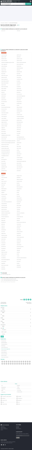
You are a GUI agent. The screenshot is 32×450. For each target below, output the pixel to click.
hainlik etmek (19, 66)
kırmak (18, 192)
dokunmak (3, 392)
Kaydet (18, 437)
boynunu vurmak (4, 194)
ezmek (2, 157)
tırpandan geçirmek (20, 246)
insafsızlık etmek (19, 79)
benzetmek (3, 97)
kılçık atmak (19, 99)
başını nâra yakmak (4, 86)
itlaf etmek (3, 250)
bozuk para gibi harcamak (5, 107)
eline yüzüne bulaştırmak (5, 150)
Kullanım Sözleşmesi (4, 428)
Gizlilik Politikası (3, 427)
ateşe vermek (3, 69)
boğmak (2, 192)
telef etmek (19, 129)
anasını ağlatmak (4, 64)
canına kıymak (3, 198)
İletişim (2, 429)
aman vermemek (4, 60)
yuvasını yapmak (19, 157)
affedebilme (19, 398)
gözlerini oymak (19, 58)
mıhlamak (18, 209)
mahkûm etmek (19, 114)
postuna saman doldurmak (21, 222)
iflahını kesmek (19, 75)
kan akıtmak (3, 255)
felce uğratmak (4, 159)
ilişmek (18, 385)
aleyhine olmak (3, 58)
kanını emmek (3, 355)
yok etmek (18, 155)
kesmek (18, 183)
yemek (18, 144)
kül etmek (18, 112)
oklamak (18, 214)
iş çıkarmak (18, 86)
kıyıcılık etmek (19, 103)
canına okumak (3, 114)
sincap (18, 388)
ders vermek (3, 131)
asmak (2, 179)
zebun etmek (19, 168)
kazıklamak (18, 177)
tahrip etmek (19, 125)
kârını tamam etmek (4, 265)
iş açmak (18, 84)
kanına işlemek (4, 352)
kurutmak (18, 203)
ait (2, 385)
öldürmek (18, 30)
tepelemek (18, 131)
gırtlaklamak (3, 222)
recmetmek (19, 224)
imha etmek (19, 77)
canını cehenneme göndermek (6, 201)
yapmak (18, 140)
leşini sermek (19, 205)
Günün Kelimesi (18, 428)
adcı (2, 402)
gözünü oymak (19, 60)
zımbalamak (19, 267)
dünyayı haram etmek (5, 144)
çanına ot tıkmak (4, 125)
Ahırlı (18, 404)
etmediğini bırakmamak (5, 153)
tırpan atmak (19, 244)
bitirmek (2, 103)
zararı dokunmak (19, 166)
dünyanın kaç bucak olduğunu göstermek (8, 140)
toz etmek (18, 133)
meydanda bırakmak (20, 116)
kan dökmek (3, 257)
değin (16, 383)
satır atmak (19, 229)
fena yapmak (3, 163)
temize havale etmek (20, 237)
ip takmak (18, 81)
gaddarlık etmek (4, 166)
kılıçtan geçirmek (19, 186)
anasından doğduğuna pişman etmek (7, 62)
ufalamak (18, 250)
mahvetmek (3, 30)
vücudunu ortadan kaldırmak (21, 257)
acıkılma (3, 398)
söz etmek (19, 390)
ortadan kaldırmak (20, 216)
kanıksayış (3, 345)
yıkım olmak (19, 146)
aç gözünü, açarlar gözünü (6, 396)
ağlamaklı (18, 400)
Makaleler (17, 427)
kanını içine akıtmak (4, 357)
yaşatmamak (19, 142)
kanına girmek (3, 261)
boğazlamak (3, 190)
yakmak (18, 135)
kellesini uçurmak (19, 179)
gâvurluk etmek (4, 170)
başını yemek (3, 90)
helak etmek (3, 233)
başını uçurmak (3, 181)
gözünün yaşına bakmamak (21, 62)
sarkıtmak (18, 227)
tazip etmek (19, 127)
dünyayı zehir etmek (4, 146)
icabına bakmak (4, 237)
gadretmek (3, 168)
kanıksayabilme (4, 342)
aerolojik (18, 396)
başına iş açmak (4, 77)
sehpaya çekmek (19, 231)
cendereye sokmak (4, 120)
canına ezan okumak (4, 112)
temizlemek (19, 239)
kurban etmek (19, 198)
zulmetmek (18, 170)
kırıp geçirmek (19, 101)
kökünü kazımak (19, 107)
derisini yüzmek (4, 209)
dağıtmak (3, 127)
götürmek (3, 224)
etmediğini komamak (4, 155)
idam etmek (3, 239)
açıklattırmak (4, 400)
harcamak (18, 73)
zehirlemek (18, 265)
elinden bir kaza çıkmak (5, 211)
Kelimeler (6, 22)
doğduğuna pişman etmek (5, 135)
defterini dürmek (4, 207)
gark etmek (3, 218)
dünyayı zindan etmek (5, 148)
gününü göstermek (20, 64)
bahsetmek (3, 387)
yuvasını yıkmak (19, 159)
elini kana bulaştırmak (5, 216)
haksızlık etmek (19, 71)
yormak (18, 263)
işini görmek (3, 248)
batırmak (2, 92)
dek (2, 390)
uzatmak (18, 252)
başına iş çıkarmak (4, 79)
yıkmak (18, 150)
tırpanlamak (19, 248)
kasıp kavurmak (19, 97)
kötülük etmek (19, 109)
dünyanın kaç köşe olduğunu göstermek (8, 142)
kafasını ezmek (19, 90)
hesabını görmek (4, 235)
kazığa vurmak (19, 175)
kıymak (18, 105)
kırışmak (18, 190)
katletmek (3, 267)
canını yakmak (3, 118)
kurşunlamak (19, 201)
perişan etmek (19, 120)
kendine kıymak (19, 181)
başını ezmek (3, 84)
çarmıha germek (4, 205)
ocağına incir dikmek (20, 118)
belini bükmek (3, 94)
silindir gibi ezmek (20, 122)
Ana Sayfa (2, 22)
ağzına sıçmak (3, 56)
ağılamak (2, 175)
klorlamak (18, 196)
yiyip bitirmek (19, 153)
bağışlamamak (3, 71)
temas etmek (19, 391)
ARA (28, 3)
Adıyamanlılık (4, 404)
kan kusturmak (19, 94)
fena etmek (3, 161)
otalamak (18, 218)
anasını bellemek (4, 66)
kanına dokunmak (4, 347)
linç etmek (18, 207)
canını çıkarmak (4, 116)
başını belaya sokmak (5, 81)
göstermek (18, 56)
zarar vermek (19, 163)
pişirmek (18, 220)
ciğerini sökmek (4, 122)
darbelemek (3, 129)
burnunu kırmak (4, 109)
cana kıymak (3, 196)
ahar (18, 402)
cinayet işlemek (4, 203)
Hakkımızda (2, 426)
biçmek (2, 186)
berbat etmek (3, 99)
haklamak (18, 69)
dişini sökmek (3, 133)
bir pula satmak (4, 101)
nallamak (18, 211)
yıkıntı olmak (19, 148)
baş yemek (3, 73)
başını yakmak (3, 88)
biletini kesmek (3, 188)
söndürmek (19, 233)
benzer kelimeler (7, 1)
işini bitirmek (19, 88)
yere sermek (19, 259)
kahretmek (18, 92)
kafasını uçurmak (4, 252)
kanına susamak (4, 353)
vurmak (18, 255)
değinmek (3, 388)
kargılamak (3, 263)
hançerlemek (3, 229)
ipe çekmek (3, 244)
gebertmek (3, 220)
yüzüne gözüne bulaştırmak (21, 161)
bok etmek (3, 105)
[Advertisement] (16, 13)
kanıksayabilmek (4, 344)
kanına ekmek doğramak (13, 22)
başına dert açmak (4, 75)
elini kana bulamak (4, 214)
